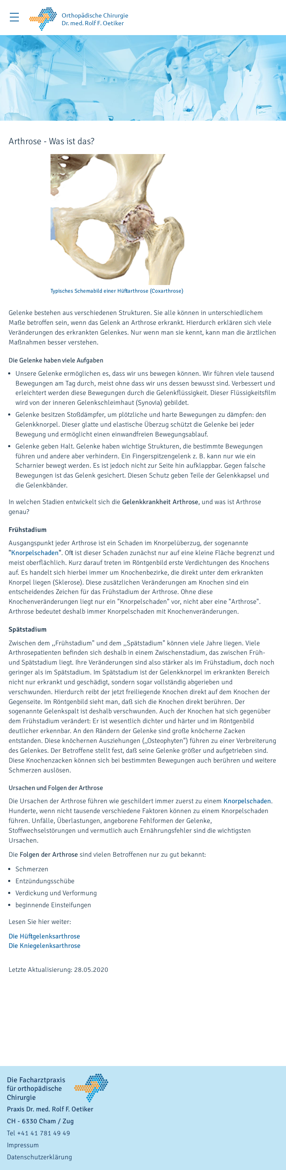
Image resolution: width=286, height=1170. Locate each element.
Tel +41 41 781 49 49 (38, 1133)
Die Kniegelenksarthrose (44, 945)
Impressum (23, 1145)
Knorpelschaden (35, 553)
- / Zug (40, 1121)
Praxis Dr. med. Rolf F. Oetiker (50, 1109)
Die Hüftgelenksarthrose (44, 936)
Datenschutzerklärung (39, 1157)
